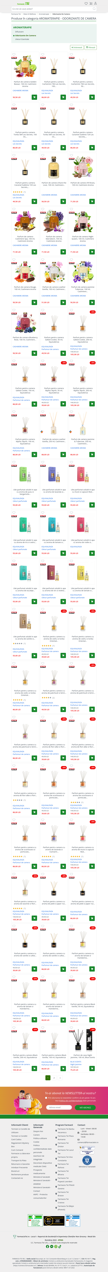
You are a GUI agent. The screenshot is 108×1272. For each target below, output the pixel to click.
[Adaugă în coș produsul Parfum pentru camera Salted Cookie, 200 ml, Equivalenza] (92, 353)
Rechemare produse (20, 1174)
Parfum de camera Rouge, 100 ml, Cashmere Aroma (25, 288)
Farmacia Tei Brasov (62, 1194)
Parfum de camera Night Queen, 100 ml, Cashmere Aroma (83, 238)
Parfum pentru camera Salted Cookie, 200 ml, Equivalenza (83, 339)
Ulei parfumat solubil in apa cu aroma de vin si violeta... (54, 589)
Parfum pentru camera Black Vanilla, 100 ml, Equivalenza (54, 1056)
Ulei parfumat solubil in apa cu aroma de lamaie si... (54, 541)
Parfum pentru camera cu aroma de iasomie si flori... (25, 902)
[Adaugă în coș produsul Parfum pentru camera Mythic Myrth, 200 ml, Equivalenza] (92, 403)
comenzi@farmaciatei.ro (88, 1142)
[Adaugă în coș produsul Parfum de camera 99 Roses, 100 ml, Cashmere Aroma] (92, 201)
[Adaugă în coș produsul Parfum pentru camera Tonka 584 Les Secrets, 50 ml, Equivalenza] (63, 147)
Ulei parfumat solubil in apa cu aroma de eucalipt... (25, 589)
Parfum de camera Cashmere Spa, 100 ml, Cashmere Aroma (25, 238)
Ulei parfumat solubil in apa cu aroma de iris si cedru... (25, 541)
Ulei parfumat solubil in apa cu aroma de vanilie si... (25, 637)
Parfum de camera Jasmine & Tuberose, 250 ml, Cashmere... (82, 441)
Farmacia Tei (16, 14)
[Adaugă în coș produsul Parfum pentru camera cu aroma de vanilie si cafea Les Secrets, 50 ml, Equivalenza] (34, 969)
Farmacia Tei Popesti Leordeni (63, 1180)
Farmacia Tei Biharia (62, 1173)
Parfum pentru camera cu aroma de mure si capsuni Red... (83, 849)
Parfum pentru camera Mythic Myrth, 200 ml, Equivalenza (83, 390)
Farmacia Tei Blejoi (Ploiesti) (64, 1208)
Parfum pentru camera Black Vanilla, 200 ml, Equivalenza (25, 1056)
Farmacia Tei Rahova (62, 1166)
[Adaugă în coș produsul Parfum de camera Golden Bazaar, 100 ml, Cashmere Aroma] (34, 97)
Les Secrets (46, 93)
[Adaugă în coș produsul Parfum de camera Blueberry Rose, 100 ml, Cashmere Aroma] (34, 353)
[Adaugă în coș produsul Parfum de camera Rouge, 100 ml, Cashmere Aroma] (34, 302)
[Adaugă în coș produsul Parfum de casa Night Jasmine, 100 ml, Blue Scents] (92, 1068)
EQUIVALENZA (47, 90)
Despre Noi (38, 1131)
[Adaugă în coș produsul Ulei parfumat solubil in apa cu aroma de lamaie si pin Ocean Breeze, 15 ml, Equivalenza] (63, 553)
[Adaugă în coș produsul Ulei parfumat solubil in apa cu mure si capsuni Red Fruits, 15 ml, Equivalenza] (92, 505)
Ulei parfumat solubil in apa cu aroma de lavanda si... (54, 490)
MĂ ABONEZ (85, 1107)
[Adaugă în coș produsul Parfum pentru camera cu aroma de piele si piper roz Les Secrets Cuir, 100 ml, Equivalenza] (92, 918)
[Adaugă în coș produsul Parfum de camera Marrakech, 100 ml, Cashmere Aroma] (63, 251)
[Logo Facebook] (47, 1246)
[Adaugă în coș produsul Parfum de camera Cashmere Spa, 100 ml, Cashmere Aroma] (34, 251)
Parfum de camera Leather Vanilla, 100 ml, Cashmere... (54, 288)
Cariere (36, 1135)
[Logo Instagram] (55, 1246)
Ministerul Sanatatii (41, 1177)
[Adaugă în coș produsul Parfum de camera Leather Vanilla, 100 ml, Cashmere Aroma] (63, 302)
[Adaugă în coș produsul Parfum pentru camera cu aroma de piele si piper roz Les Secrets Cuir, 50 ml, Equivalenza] (63, 918)
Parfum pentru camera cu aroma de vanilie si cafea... (25, 954)
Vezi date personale (75, 1100)
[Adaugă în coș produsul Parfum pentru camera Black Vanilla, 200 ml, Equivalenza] (34, 1068)
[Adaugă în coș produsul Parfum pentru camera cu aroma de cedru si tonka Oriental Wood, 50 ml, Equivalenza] (63, 655)
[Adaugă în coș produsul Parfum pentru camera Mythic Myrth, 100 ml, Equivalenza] (34, 454)
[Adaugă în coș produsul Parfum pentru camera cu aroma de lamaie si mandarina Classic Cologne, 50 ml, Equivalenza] (92, 969)
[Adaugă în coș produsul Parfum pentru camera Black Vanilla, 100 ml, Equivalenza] (63, 1068)
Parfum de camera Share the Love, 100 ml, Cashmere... (54, 184)
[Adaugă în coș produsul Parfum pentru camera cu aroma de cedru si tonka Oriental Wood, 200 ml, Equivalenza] (92, 655)
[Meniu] (13, 3)
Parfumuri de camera (50, 349)
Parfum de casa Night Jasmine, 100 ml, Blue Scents (83, 1056)
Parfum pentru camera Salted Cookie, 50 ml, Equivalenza (54, 339)
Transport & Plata (18, 1160)
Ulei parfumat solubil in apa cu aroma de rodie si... (83, 541)
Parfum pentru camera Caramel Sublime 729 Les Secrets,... (83, 134)
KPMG (60, 1240)
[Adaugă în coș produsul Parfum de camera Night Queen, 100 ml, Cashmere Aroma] (92, 251)
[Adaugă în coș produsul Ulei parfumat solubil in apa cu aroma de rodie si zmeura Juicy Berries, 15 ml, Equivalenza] (92, 553)
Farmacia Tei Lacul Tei (64, 1152)
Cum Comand (17, 1150)
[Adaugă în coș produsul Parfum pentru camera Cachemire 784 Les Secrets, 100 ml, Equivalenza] (63, 97)
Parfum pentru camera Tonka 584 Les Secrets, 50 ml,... (54, 134)
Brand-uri (15, 1171)
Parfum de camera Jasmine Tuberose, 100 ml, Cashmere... (82, 289)
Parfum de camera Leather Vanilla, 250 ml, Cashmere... (54, 440)
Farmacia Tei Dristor (62, 1145)
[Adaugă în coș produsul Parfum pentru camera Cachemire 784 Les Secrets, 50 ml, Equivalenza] (92, 97)
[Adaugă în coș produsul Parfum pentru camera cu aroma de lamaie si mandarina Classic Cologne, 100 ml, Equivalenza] (63, 1020)
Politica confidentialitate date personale (42, 1149)
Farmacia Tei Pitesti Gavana (64, 1187)
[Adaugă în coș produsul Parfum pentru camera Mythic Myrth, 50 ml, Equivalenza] (63, 403)
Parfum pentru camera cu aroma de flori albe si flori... (54, 745)
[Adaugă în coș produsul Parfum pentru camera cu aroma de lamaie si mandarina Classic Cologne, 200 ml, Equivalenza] (34, 1019)
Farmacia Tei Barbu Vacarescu (64, 1131)
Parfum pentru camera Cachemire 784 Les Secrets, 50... (82, 84)
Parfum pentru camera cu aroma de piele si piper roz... (54, 902)
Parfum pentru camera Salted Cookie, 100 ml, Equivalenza (25, 390)
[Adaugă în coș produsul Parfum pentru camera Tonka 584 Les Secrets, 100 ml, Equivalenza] (34, 147)
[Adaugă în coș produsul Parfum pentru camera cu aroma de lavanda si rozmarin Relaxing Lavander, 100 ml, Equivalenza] (63, 866)
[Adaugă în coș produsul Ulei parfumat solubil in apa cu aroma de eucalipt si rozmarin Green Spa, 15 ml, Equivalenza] (34, 601)
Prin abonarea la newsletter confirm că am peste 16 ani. (72, 1098)
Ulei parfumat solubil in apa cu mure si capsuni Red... (83, 490)
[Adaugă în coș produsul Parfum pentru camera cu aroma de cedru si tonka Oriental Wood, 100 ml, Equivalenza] (34, 709)
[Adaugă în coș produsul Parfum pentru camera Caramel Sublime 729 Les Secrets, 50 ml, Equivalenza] (34, 201)
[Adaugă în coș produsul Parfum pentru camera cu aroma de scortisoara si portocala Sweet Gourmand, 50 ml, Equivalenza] (63, 812)
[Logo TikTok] (59, 1246)
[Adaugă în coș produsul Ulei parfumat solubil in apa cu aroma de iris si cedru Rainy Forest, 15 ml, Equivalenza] (34, 553)
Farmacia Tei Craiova (62, 1201)
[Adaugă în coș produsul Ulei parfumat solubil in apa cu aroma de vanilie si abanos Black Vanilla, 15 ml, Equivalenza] (34, 655)
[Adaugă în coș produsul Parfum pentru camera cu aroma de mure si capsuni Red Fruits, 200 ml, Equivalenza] (92, 866)
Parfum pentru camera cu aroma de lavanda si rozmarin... (54, 849)
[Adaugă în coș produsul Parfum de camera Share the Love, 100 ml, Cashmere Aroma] (63, 201)
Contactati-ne (17, 1178)
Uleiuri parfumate (20, 501)
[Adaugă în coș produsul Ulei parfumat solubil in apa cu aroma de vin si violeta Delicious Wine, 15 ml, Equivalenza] (63, 601)
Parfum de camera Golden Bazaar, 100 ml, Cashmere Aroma (25, 84)
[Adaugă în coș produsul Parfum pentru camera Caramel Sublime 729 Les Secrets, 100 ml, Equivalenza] (92, 147)
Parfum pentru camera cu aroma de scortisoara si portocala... (54, 795)
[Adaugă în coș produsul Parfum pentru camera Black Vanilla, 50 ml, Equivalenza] (92, 1019)
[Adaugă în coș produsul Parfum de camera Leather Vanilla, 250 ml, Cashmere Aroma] (63, 454)
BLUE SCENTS (75, 1061)
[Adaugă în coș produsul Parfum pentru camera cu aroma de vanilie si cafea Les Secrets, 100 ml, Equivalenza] (63, 969)
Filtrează (90, 47)
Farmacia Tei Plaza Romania (64, 1138)
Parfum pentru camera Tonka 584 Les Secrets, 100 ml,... (25, 134)
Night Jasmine (75, 1064)
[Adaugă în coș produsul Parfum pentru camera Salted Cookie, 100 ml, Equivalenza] (34, 404)
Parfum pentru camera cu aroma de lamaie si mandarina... (83, 955)
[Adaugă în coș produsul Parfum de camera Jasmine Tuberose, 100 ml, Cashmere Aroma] (92, 302)
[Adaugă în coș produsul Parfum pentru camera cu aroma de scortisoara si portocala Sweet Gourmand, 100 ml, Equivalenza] (34, 866)
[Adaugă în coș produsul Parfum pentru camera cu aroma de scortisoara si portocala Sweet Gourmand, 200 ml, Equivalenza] (92, 812)
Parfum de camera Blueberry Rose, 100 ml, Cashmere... (25, 338)
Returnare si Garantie (20, 1164)
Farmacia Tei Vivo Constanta (64, 1159)
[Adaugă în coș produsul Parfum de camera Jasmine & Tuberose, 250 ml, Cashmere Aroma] (92, 454)
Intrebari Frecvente (19, 1167)
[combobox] (54, 8)
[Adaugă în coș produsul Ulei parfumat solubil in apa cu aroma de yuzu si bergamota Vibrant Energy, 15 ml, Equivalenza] (34, 505)
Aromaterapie (44, 14)
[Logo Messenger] (51, 1246)
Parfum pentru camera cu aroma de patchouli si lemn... (54, 692)
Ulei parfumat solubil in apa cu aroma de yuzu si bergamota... (25, 491)
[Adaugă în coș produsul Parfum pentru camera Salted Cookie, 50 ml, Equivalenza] (63, 353)
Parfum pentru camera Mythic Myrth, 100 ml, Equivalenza (25, 441)
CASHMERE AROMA (20, 90)
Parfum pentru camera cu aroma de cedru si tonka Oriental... (54, 638)
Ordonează (77, 47)
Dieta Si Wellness (29, 14)
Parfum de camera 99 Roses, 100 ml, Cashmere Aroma (83, 184)
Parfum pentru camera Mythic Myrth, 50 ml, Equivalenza (54, 390)
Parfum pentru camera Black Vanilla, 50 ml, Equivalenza (83, 1005)
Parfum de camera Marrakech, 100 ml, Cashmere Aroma (54, 238)
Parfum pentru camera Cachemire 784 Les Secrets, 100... (54, 84)
